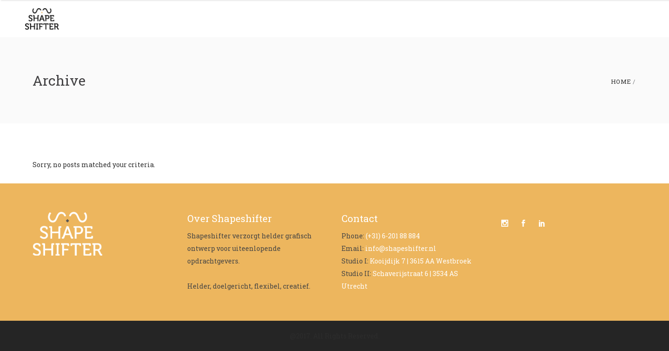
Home (621, 82)
